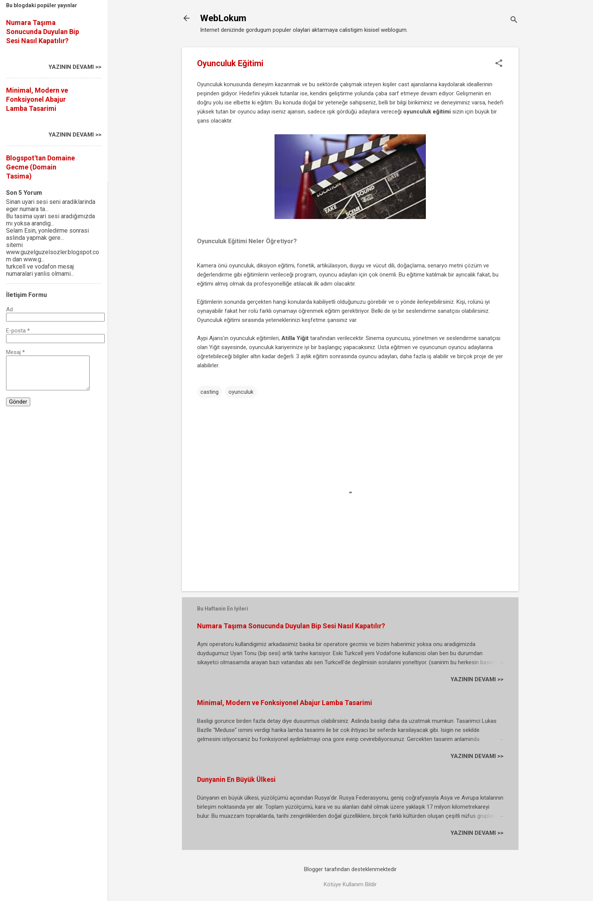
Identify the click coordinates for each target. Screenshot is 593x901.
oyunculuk (240, 391)
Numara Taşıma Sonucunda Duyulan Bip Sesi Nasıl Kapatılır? (291, 626)
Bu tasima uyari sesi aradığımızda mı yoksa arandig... (50, 220)
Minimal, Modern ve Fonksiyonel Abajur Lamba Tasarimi (284, 703)
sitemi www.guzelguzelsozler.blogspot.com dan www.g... (52, 252)
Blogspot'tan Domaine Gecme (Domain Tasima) (40, 167)
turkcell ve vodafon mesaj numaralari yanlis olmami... (40, 270)
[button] (498, 64)
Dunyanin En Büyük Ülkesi (236, 779)
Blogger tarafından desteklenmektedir (350, 869)
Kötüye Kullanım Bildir (350, 884)
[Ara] (513, 20)
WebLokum (223, 18)
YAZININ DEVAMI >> (476, 679)
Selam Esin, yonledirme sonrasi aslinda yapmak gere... (47, 234)
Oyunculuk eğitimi (218, 320)
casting (209, 391)
